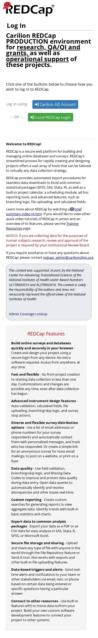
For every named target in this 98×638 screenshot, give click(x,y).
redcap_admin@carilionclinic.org (68, 257)
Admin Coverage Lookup (28, 314)
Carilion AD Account (55, 104)
